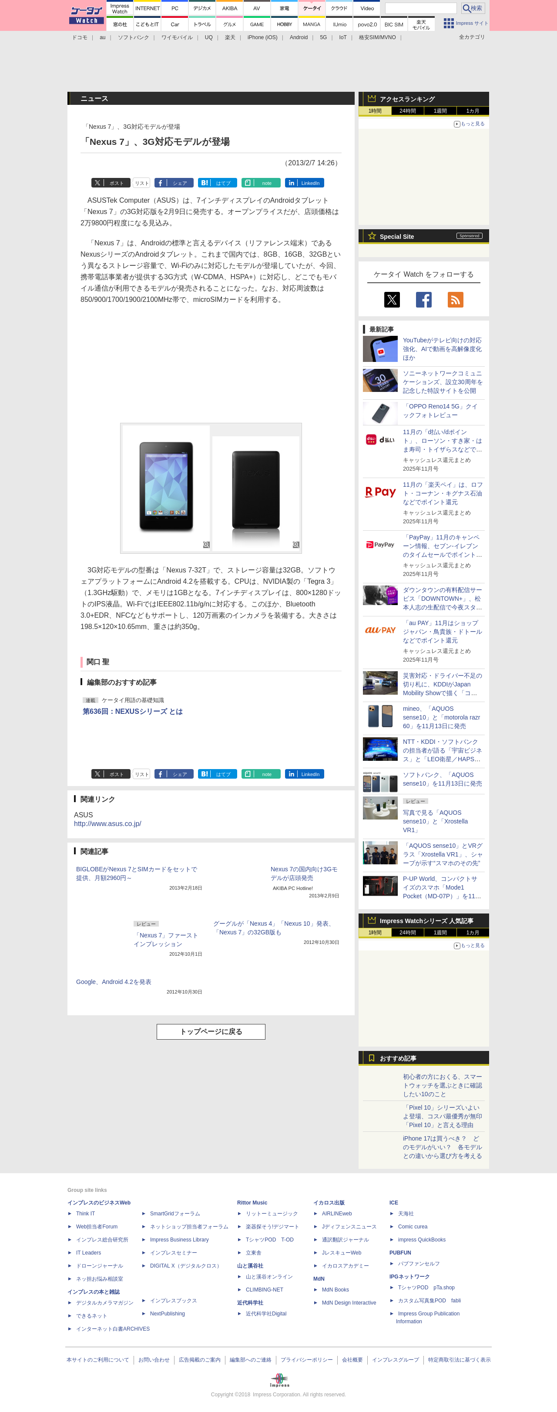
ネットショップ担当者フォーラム (189, 1227)
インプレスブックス (173, 1301)
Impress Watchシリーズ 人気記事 (426, 920)
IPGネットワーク (409, 1277)
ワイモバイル (177, 37)
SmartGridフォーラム (175, 1214)
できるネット (91, 1316)
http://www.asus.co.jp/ (107, 823)
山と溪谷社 (250, 1266)
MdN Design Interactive (349, 1303)
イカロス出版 (329, 1203)
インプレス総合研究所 (102, 1240)
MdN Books (335, 1290)
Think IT (85, 1214)
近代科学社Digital (266, 1314)
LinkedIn (311, 183)
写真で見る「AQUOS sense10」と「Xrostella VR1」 (435, 821)
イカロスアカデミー (345, 1266)
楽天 (230, 37)
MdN (319, 1279)
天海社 (406, 1214)
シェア (180, 183)
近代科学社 (250, 1303)
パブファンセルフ (419, 1264)
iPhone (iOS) (263, 37)
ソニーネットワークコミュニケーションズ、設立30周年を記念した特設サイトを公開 (443, 382)
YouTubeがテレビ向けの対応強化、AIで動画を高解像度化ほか (442, 349)
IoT (343, 37)
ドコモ (79, 37)
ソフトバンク (133, 37)
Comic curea (412, 1227)
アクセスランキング (407, 99)
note (267, 183)
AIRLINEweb (337, 1214)
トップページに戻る (211, 1031)
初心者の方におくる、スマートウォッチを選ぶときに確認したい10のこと (442, 1085)
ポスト (117, 183)
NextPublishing (167, 1314)
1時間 (375, 111)
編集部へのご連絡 (251, 1360)
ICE (393, 1203)
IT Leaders (88, 1253)
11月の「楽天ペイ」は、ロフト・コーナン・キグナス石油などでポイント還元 (443, 493)
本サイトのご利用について (98, 1360)
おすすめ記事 (398, 1058)
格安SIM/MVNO (377, 37)
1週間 (440, 111)
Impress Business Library (179, 1240)
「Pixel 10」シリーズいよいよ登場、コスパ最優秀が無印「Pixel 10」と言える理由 (442, 1116)
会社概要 (352, 1360)
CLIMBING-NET (264, 1290)
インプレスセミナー (173, 1253)
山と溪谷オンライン (269, 1277)
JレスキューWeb (341, 1253)
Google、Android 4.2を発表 (113, 981)
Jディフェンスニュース (349, 1227)
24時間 (407, 111)
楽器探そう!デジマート (272, 1227)
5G (323, 37)
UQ (209, 37)
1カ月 (473, 111)
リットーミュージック (272, 1214)
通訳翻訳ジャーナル (345, 1240)
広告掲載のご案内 (200, 1360)
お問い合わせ (154, 1360)
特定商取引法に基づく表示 (459, 1360)
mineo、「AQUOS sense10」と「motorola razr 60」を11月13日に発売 (441, 717)
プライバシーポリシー (307, 1360)
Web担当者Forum (96, 1227)
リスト (142, 183)
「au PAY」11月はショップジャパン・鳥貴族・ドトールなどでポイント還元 (442, 631)
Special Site (397, 236)
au (102, 37)
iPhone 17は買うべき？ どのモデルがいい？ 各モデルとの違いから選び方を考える (442, 1147)
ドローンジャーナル (99, 1266)
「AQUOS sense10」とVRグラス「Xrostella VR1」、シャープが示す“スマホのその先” (443, 854)
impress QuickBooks (422, 1240)
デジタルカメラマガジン (105, 1303)
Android (299, 37)
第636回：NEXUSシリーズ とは (133, 711)
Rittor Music (252, 1203)
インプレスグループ (395, 1360)
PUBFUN (400, 1253)
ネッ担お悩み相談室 (99, 1279)
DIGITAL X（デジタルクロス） (186, 1266)
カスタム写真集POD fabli (429, 1301)
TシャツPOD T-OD (270, 1240)
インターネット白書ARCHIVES (113, 1329)
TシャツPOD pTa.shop (426, 1288)
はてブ (223, 183)
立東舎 (254, 1253)
